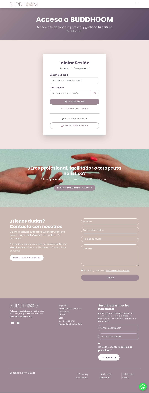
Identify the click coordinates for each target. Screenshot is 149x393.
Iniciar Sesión (75, 101)
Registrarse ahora (74, 125)
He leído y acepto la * (115, 349)
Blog (61, 319)
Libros (62, 315)
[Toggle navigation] (136, 4)
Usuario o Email (59, 75)
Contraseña (57, 87)
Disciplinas (64, 312)
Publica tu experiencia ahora (74, 188)
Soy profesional (67, 322)
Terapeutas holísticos (71, 309)
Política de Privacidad (118, 271)
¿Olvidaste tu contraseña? (74, 108)
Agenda (63, 305)
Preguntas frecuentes (26, 258)
